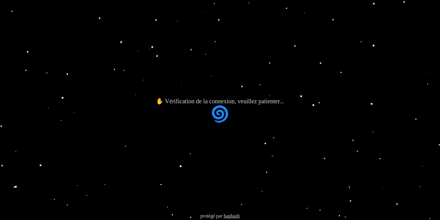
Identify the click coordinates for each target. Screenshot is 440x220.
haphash (232, 215)
